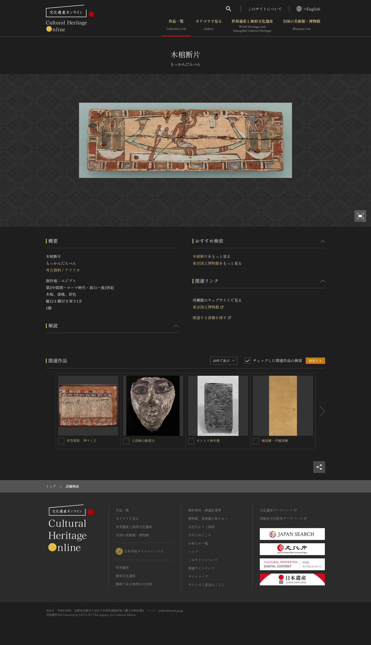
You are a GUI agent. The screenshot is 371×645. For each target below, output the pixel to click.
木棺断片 (200, 256)
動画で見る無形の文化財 (134, 584)
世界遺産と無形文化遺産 (252, 25)
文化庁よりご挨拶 (201, 526)
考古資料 (53, 270)
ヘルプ (193, 551)
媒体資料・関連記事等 (204, 510)
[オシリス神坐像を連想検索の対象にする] (191, 441)
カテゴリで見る (208, 25)
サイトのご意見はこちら (206, 584)
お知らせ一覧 (198, 543)
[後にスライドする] (320, 411)
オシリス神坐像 (208, 440)
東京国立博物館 (206, 263)
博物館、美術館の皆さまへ (208, 518)
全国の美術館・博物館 (301, 25)
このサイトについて (265, 9)
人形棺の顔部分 (143, 440)
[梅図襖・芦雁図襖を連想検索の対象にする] (256, 441)
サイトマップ (198, 576)
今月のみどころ (199, 535)
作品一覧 (176, 25)
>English (308, 9)
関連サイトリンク (201, 568)
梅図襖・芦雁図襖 (274, 440)
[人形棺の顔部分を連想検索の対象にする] (126, 441)
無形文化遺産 (126, 575)
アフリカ (72, 270)
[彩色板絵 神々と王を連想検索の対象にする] (61, 441)
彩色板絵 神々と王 (82, 440)
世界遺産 (122, 567)
